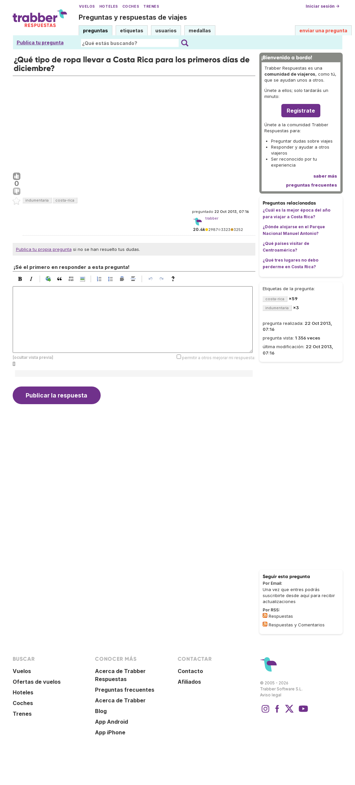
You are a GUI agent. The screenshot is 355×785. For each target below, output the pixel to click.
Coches (130, 6)
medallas (200, 30)
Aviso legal (270, 694)
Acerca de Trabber (120, 700)
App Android (111, 721)
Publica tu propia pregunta (44, 249)
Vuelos (87, 6)
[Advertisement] (134, 122)
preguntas (95, 30)
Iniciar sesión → (322, 6)
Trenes (151, 6)
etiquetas (131, 30)
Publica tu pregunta (40, 42)
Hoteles (108, 6)
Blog (101, 711)
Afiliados (189, 681)
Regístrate (301, 110)
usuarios (166, 30)
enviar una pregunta (323, 30)
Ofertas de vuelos (37, 681)
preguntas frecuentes (311, 185)
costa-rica (64, 200)
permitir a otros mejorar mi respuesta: (218, 357)
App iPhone (110, 732)
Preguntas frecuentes (124, 689)
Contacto (190, 671)
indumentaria (37, 200)
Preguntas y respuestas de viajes (133, 17)
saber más (325, 176)
